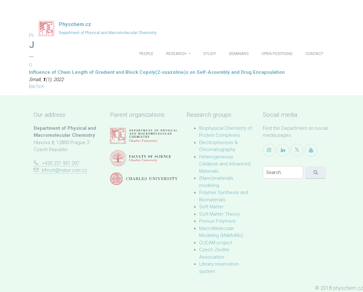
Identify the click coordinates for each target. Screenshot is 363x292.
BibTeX (36, 86)
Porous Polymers (217, 221)
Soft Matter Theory (219, 214)
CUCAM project (215, 243)
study (209, 53)
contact (314, 53)
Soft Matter (211, 207)
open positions (277, 53)
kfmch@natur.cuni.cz (64, 170)
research (176, 53)
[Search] (283, 172)
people (146, 53)
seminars (239, 53)
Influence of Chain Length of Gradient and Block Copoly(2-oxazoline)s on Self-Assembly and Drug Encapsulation (157, 72)
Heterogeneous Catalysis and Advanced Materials (224, 164)
